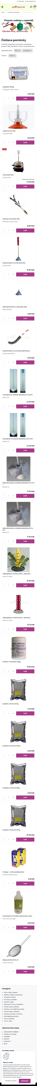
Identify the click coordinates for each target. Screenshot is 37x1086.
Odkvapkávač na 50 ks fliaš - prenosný (16, 574)
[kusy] (9, 98)
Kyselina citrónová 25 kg (11, 830)
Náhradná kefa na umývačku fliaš (15, 307)
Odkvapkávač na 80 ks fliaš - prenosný (16, 618)
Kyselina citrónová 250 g (11, 746)
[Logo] (18, 7)
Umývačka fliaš (8, 175)
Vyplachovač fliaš (9, 131)
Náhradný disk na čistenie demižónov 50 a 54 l (18, 529)
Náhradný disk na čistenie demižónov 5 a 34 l (18, 484)
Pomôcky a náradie (13, 12)
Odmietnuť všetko (10, 1081)
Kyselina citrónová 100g (11, 788)
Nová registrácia (31, 1)
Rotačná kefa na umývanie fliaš (14, 263)
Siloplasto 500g (8, 87)
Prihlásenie (21, 1)
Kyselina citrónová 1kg (10, 704)
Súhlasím (24, 1081)
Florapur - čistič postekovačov (13, 872)
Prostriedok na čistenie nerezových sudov (17, 916)
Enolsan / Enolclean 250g (12, 662)
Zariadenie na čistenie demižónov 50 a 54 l (18, 439)
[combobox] (17, 50)
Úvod (2, 12)
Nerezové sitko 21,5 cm (10, 960)
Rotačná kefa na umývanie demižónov (16, 351)
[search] (31, 7)
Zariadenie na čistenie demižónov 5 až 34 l (18, 395)
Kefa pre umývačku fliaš (11, 219)
